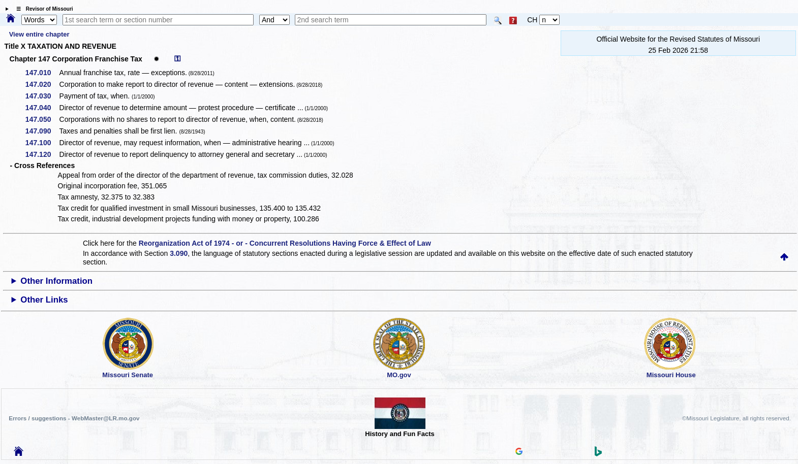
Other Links (44, 300)
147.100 (41, 143)
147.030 (41, 96)
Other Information (56, 281)
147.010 (41, 73)
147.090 (41, 131)
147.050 (41, 119)
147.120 (41, 154)
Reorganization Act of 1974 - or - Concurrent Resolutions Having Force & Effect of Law (285, 243)
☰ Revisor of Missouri (42, 9)
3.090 (179, 253)
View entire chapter (39, 34)
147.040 (41, 108)
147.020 (41, 84)
